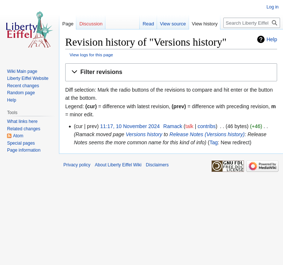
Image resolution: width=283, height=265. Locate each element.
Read (148, 23)
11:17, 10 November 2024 (130, 126)
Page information (24, 150)
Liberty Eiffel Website (27, 78)
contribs (207, 126)
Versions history (144, 134)
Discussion (90, 23)
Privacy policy (76, 164)
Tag (213, 142)
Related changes (23, 128)
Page (67, 23)
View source (173, 23)
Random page (21, 92)
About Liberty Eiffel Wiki (118, 164)
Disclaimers (157, 164)
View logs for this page (91, 54)
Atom (18, 135)
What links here (22, 121)
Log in (272, 7)
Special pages (21, 143)
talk (189, 126)
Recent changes (23, 85)
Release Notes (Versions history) (207, 134)
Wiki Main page (22, 71)
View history (205, 23)
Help (271, 39)
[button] (171, 72)
